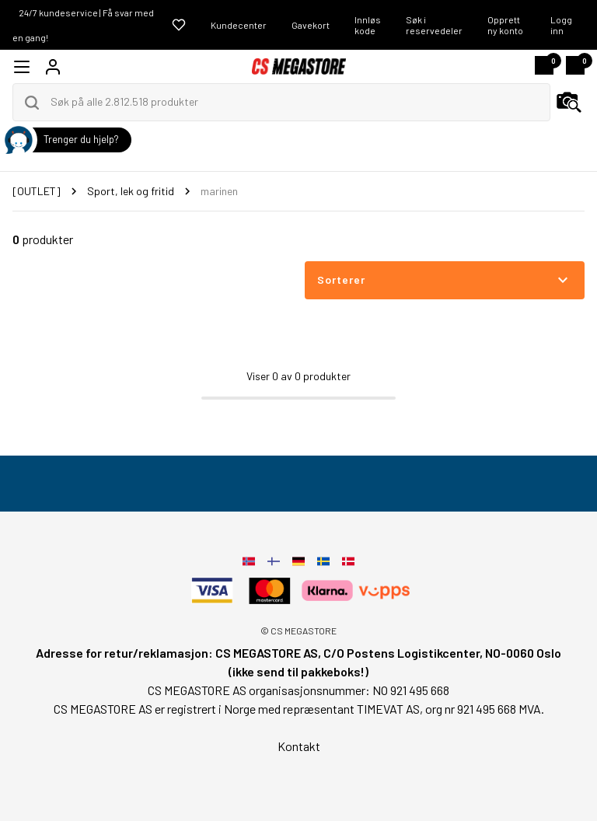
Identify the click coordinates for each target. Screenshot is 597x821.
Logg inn (561, 25)
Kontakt (299, 746)
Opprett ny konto (505, 25)
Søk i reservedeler (434, 25)
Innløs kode (367, 25)
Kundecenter (239, 24)
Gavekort (311, 24)
